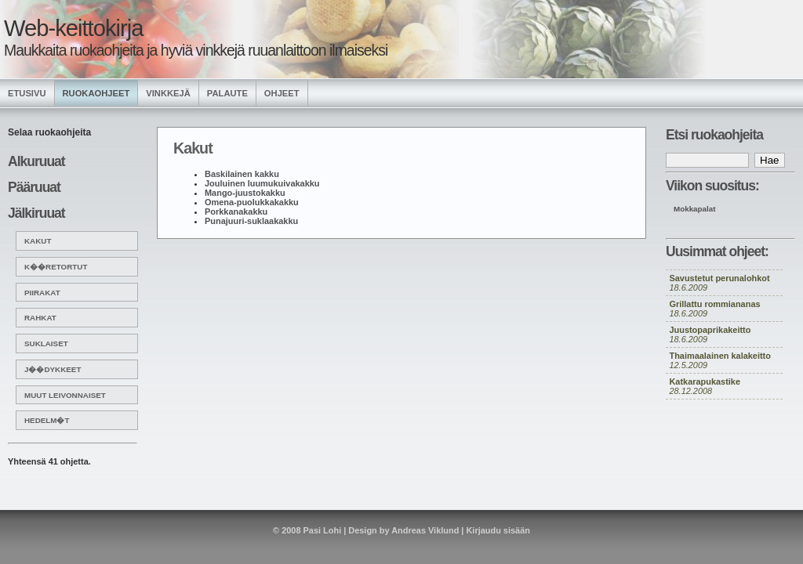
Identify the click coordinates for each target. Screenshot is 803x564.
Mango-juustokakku (245, 192)
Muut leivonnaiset (65, 395)
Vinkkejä (168, 93)
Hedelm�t (47, 420)
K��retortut (55, 266)
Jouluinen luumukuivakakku (262, 183)
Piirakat (42, 292)
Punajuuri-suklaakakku (251, 221)
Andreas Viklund (425, 530)
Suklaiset (46, 343)
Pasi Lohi (322, 530)
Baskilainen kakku (242, 174)
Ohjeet (282, 93)
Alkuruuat (36, 161)
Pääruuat (34, 187)
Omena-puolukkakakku (252, 202)
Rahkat (40, 317)
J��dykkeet (52, 369)
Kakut (37, 241)
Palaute (227, 93)
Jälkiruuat (36, 213)
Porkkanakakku (236, 211)
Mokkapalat (695, 208)
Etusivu (27, 93)
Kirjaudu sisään (497, 530)
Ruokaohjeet (96, 93)
